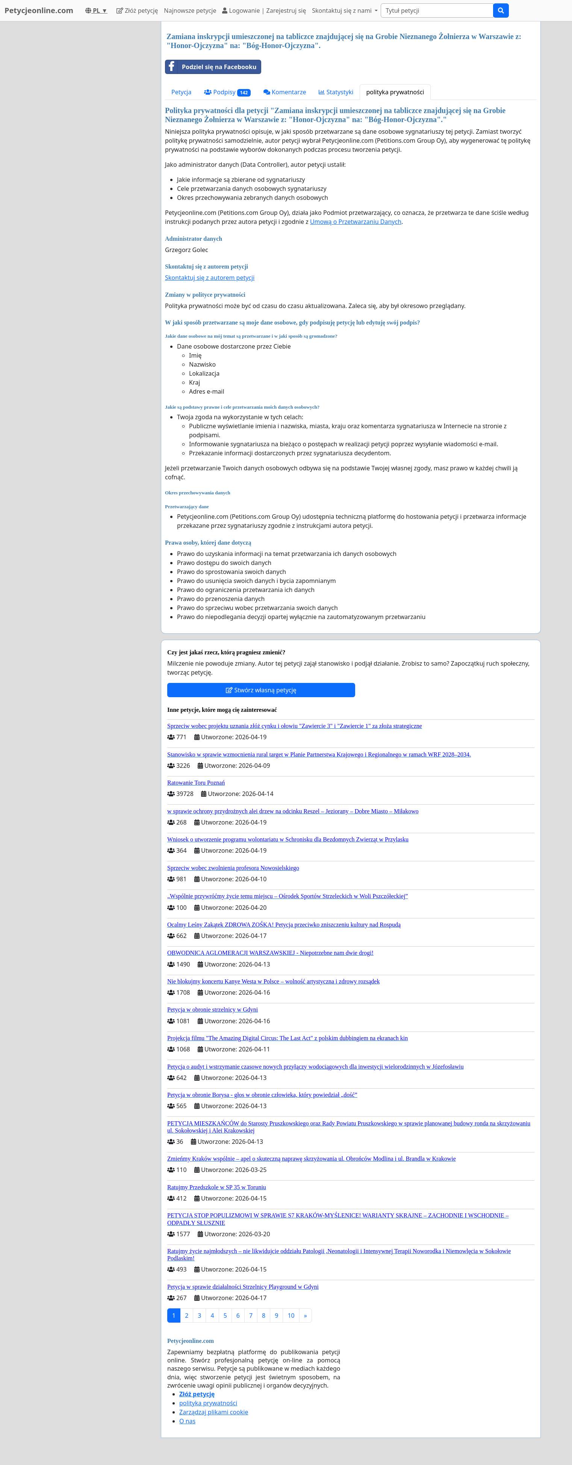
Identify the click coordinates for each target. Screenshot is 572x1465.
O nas (187, 1421)
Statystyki (336, 92)
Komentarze (284, 92)
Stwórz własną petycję (261, 690)
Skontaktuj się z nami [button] (342, 10)
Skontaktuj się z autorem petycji (209, 277)
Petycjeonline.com (39, 10)
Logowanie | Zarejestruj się (264, 10)
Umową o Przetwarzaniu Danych (355, 221)
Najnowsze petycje (190, 10)
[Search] (437, 10)
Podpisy (227, 92)
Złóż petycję (137, 10)
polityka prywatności (395, 92)
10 (291, 1315)
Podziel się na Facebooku (210, 67)
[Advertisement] (87, 134)
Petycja (181, 92)
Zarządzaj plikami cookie (213, 1412)
